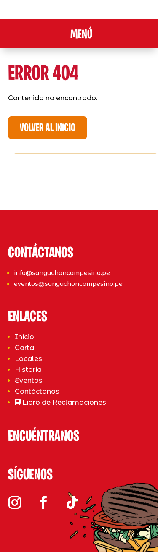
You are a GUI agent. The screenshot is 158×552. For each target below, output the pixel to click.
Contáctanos (37, 391)
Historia (28, 370)
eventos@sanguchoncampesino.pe (68, 284)
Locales (28, 359)
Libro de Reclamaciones (60, 402)
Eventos (29, 381)
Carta (24, 348)
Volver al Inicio (47, 128)
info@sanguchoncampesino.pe (62, 273)
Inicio (24, 337)
